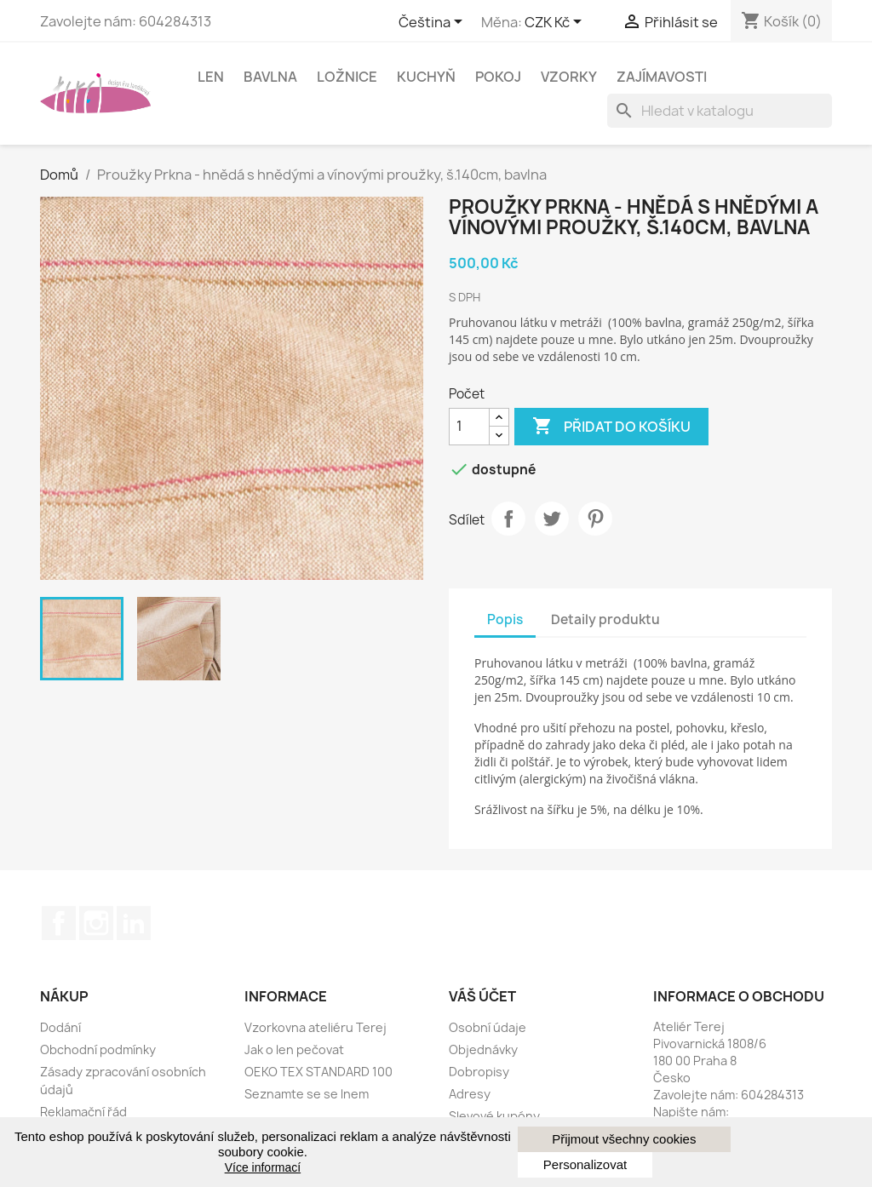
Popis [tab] (505, 619)
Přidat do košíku (611, 427)
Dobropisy (479, 1072)
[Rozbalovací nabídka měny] (556, 23)
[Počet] (469, 426)
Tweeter (552, 519)
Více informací (263, 1167)
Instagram (96, 923)
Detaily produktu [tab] (605, 619)
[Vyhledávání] (719, 111)
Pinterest (595, 519)
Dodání (60, 1027)
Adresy (469, 1094)
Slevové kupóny (494, 1116)
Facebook (59, 923)
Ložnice (347, 76)
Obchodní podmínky (98, 1049)
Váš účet (482, 996)
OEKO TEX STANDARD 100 (318, 1072)
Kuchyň (426, 76)
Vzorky (569, 76)
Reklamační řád (83, 1112)
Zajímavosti (662, 76)
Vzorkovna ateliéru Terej (315, 1027)
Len (211, 76)
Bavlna (270, 76)
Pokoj (498, 76)
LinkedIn (134, 923)
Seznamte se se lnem (306, 1094)
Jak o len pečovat (294, 1049)
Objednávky (483, 1049)
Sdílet (508, 519)
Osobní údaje (487, 1027)
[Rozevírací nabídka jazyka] (433, 23)
